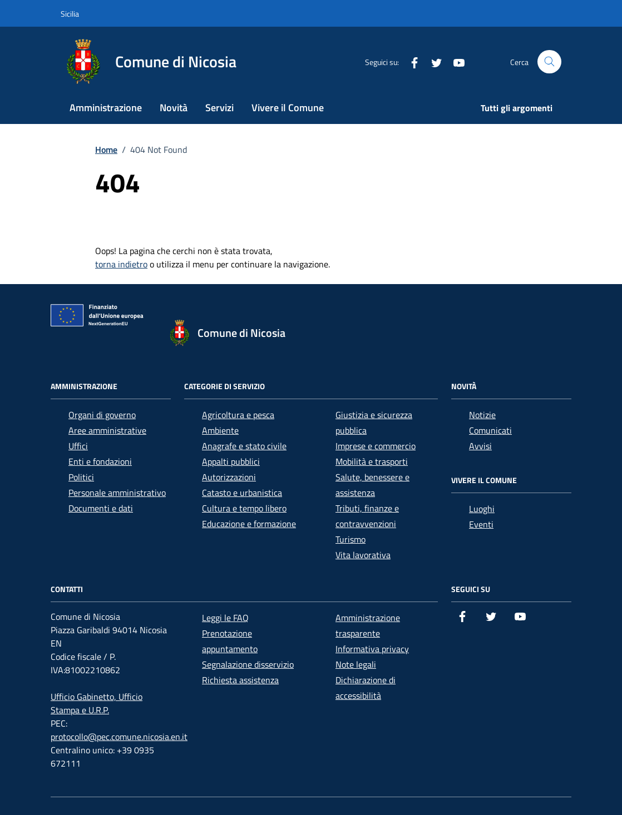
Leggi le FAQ (225, 617)
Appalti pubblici (231, 461)
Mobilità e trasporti (371, 461)
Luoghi (482, 508)
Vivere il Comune (287, 107)
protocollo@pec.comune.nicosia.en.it (119, 736)
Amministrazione (106, 107)
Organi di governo (102, 414)
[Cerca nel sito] (549, 62)
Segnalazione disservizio (248, 664)
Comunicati (490, 430)
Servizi (219, 107)
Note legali (355, 664)
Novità (173, 107)
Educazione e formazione (249, 523)
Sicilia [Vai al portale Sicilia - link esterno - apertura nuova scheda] (70, 13)
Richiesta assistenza (240, 680)
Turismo (350, 539)
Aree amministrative (107, 430)
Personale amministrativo (117, 492)
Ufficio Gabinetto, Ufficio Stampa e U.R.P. (96, 703)
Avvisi (480, 446)
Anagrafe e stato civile (244, 446)
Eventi (481, 524)
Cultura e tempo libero (244, 508)
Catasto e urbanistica (242, 492)
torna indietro (121, 264)
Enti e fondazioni (100, 461)
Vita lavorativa (363, 554)
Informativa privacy (372, 648)
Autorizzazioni (229, 477)
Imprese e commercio (375, 446)
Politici (81, 477)
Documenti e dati (100, 508)
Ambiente (220, 430)
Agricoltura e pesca (238, 414)
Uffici (78, 446)
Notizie (482, 414)
